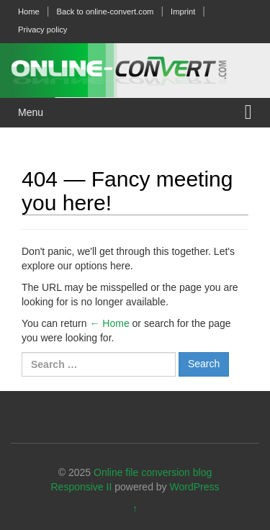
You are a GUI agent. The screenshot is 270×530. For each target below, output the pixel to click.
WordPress (195, 487)
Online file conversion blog (153, 472)
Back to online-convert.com (104, 11)
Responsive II (81, 487)
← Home (109, 323)
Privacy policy (42, 29)
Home (29, 11)
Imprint (183, 11)
